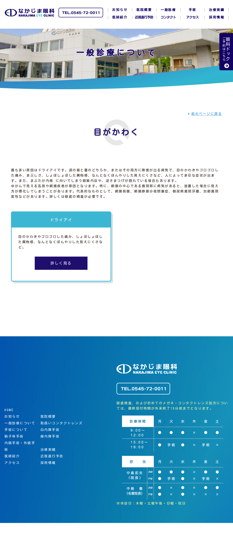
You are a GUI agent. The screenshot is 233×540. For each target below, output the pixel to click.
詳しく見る (61, 264)
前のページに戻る (205, 113)
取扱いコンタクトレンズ (61, 423)
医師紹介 (119, 17)
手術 (192, 9)
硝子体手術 (14, 436)
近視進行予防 (144, 17)
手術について (15, 429)
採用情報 (216, 17)
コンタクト (168, 17)
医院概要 (144, 9)
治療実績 (216, 9)
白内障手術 (50, 429)
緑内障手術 (50, 436)
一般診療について (19, 423)
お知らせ (119, 9)
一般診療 (168, 9)
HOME (9, 410)
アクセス (192, 17)
